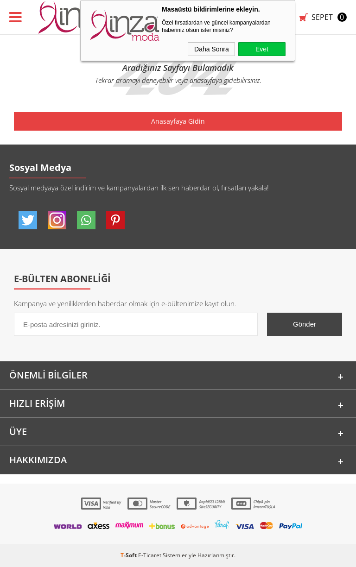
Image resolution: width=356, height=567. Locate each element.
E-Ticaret (149, 555)
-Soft (129, 555)
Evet (261, 49)
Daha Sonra (211, 49)
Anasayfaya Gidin (178, 121)
